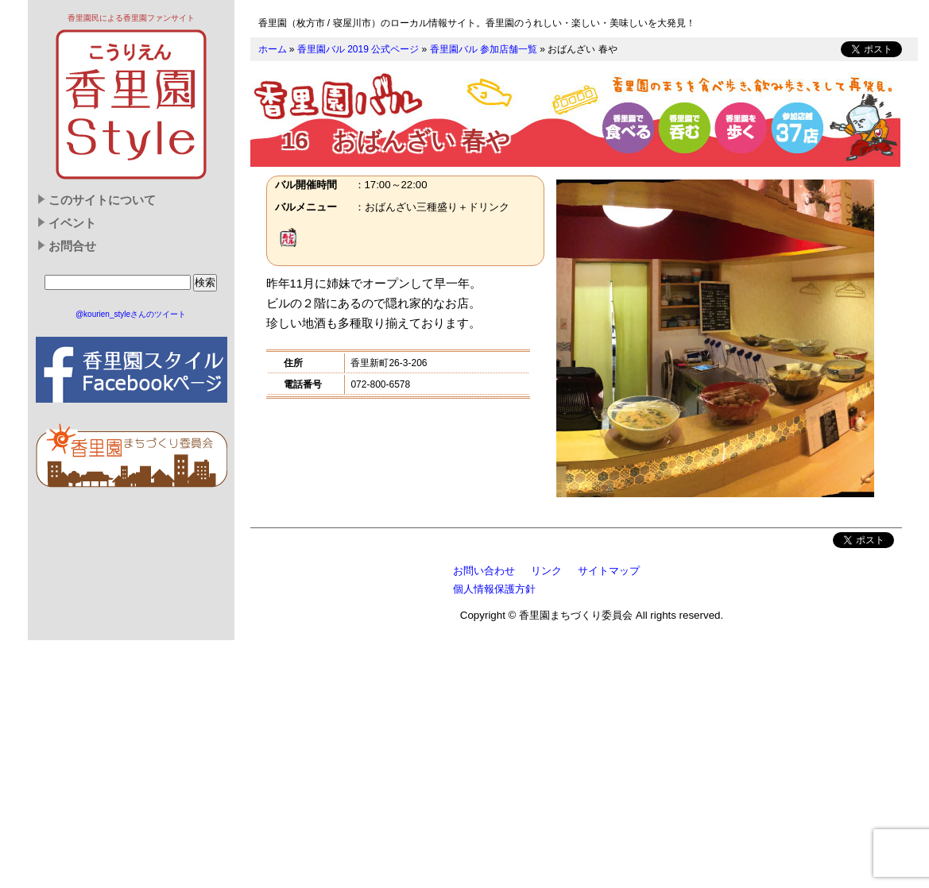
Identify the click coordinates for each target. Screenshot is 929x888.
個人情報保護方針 (494, 589)
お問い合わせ (484, 571)
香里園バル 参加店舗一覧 (483, 49)
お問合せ (72, 246)
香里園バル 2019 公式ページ (358, 49)
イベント (72, 223)
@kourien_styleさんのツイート (130, 314)
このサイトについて (102, 200)
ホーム (272, 49)
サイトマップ (609, 571)
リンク (546, 571)
